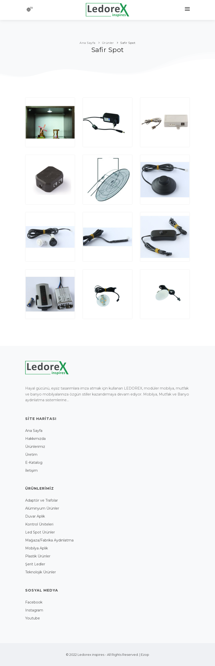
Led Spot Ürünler (40, 532)
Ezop (145, 655)
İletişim (31, 470)
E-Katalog (33, 462)
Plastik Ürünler (37, 556)
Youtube (32, 618)
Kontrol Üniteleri (39, 524)
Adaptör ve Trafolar (41, 500)
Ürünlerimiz (35, 446)
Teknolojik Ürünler (40, 572)
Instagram (34, 610)
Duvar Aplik (35, 516)
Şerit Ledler (35, 564)
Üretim (31, 454)
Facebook (33, 602)
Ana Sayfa (33, 430)
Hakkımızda (35, 438)
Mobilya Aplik (36, 548)
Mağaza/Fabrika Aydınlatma (49, 540)
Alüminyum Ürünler (42, 508)
